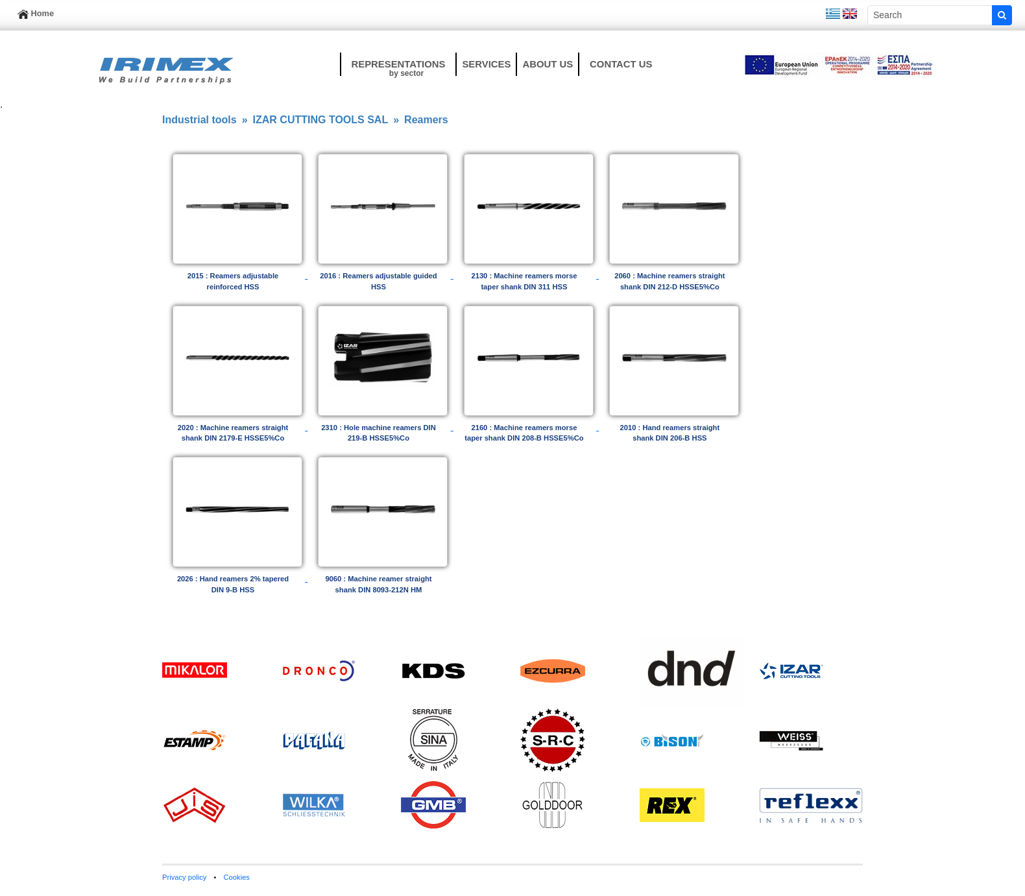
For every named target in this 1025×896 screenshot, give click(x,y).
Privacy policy (184, 877)
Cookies (237, 877)
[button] (398, 64)
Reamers (426, 119)
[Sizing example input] (930, 15)
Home (36, 13)
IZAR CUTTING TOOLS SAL (321, 119)
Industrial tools (199, 119)
